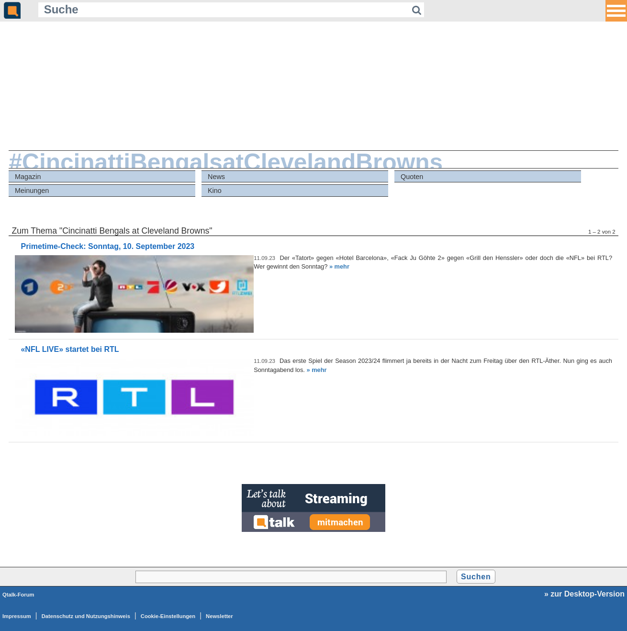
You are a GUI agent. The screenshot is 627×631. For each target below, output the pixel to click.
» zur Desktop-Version (584, 594)
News (216, 176)
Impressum (16, 616)
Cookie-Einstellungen (168, 616)
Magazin (28, 176)
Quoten (412, 176)
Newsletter (219, 616)
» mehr (339, 266)
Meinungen (32, 190)
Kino (215, 190)
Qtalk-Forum (18, 594)
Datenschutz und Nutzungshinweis (86, 616)
